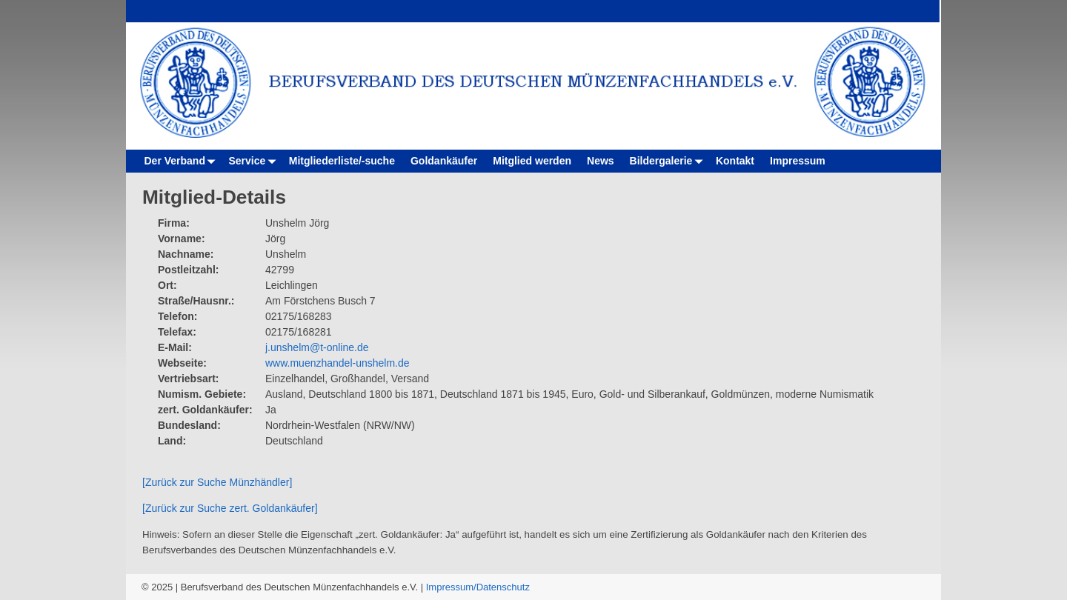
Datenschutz (503, 587)
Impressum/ (451, 587)
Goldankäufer (443, 161)
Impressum (797, 161)
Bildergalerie (669, 161)
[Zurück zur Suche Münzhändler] (217, 482)
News (600, 161)
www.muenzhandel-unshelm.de (337, 363)
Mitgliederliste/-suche (342, 161)
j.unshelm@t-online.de (317, 347)
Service (254, 161)
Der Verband (182, 161)
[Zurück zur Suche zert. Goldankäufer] (230, 508)
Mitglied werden (532, 161)
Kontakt (735, 161)
